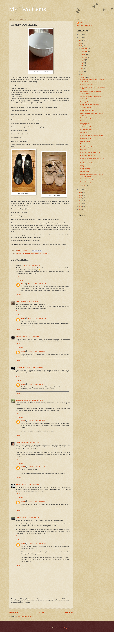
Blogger (66, 628)
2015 (80, 206)
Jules (18, 301)
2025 (80, 37)
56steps (18, 517)
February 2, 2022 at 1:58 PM (36, 421)
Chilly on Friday (85, 99)
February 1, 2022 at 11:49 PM (37, 284)
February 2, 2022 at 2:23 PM (36, 501)
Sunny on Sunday (85, 118)
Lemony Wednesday (86, 129)
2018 (80, 198)
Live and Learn (21, 400)
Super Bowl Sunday (86, 138)
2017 (80, 201)
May (82, 68)
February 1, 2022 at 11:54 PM (37, 318)
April (82, 71)
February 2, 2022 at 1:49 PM (36, 384)
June (82, 65)
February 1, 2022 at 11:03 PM (29, 301)
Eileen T (18, 484)
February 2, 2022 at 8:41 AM (30, 442)
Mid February (84, 132)
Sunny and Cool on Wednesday (89, 104)
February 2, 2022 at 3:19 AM (34, 367)
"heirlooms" (19, 253)
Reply (18, 276)
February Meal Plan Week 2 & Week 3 (91, 135)
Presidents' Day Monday (87, 110)
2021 (80, 189)
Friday (82, 166)
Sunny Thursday (85, 168)
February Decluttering (86, 84)
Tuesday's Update (85, 107)
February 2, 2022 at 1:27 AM (30, 336)
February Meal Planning (87, 155)
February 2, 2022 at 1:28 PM (30, 484)
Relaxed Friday (84, 144)
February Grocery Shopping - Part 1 (91, 152)
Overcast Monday (85, 182)
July (82, 63)
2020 (80, 192)
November (84, 51)
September (84, 57)
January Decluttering (86, 179)
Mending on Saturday (86, 163)
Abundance (26, 253)
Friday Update (84, 124)
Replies (20, 280)
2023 (80, 43)
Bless (23, 284)
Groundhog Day (85, 171)
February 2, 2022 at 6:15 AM (34, 400)
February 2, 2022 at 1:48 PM (36, 351)
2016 (80, 203)
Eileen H (18, 336)
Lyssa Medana (20, 367)
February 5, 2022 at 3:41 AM (30, 517)
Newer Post (14, 612)
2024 (80, 40)
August (83, 60)
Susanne (19, 442)
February (83, 77)
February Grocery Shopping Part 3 (90, 96)
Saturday (83, 121)
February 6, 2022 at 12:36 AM (37, 543)
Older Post (68, 612)
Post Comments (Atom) (24, 616)
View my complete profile (84, 25)
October (83, 54)
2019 (80, 195)
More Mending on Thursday (88, 147)
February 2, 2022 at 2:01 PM (36, 466)
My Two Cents (27, 9)
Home (41, 612)
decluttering (45, 253)
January (83, 185)
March (83, 74)
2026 (80, 34)
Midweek (83, 150)
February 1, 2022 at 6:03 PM (31, 265)
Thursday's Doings (85, 126)
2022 (80, 46)
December (84, 48)
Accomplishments (36, 253)
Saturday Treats (85, 141)
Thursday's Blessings (86, 102)
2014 (80, 209)
